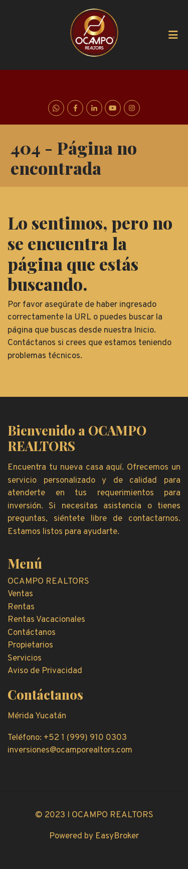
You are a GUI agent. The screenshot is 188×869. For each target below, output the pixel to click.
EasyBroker (117, 836)
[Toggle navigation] (173, 34)
